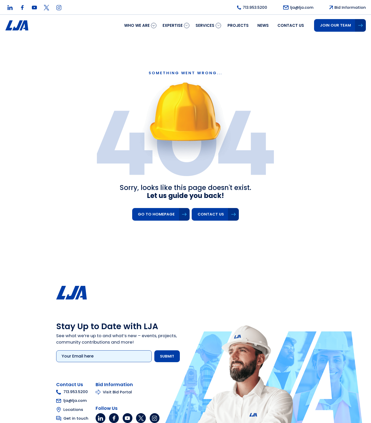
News (263, 25)
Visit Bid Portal (114, 392)
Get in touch (73, 418)
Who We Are (137, 25)
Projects (238, 25)
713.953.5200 (69, 392)
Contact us (290, 25)
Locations (71, 410)
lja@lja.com (69, 401)
